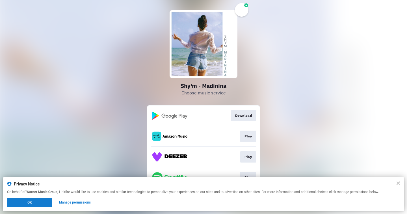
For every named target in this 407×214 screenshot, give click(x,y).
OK (29, 202)
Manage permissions (75, 202)
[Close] (398, 183)
